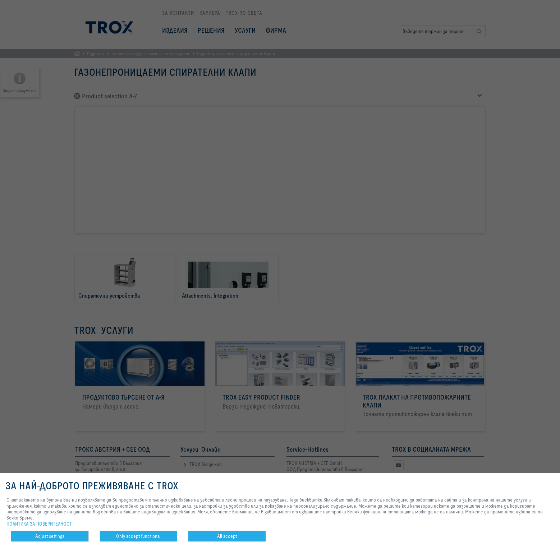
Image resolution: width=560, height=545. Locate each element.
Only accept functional (138, 536)
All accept (227, 536)
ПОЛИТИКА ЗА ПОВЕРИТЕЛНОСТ (39, 524)
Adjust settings (49, 536)
